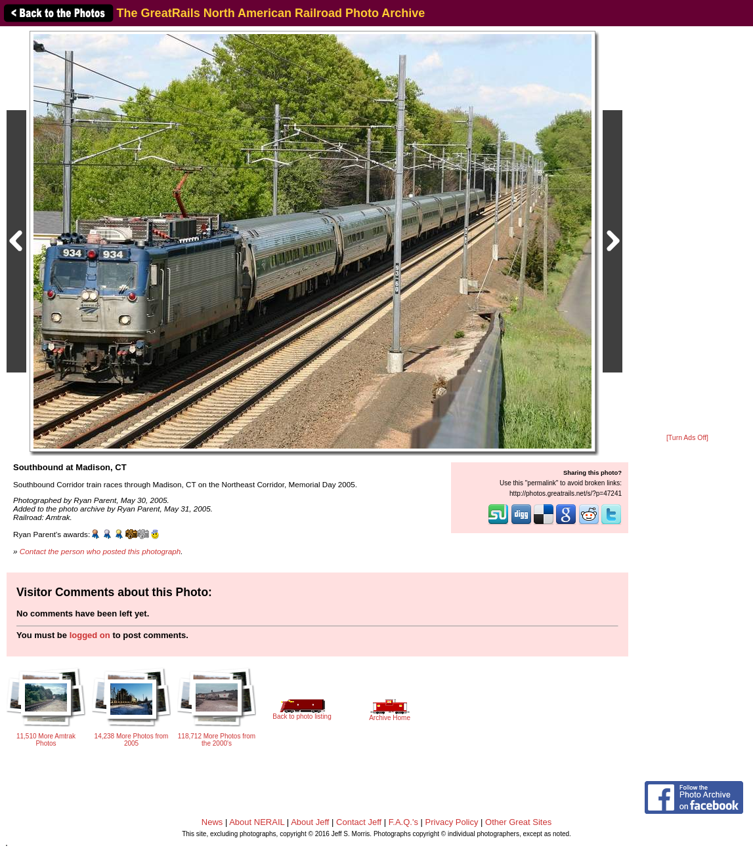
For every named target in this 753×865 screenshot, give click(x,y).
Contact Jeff (358, 822)
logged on (90, 635)
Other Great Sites (518, 822)
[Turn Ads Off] (687, 437)
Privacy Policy (452, 822)
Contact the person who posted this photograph (100, 551)
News (212, 822)
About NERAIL (256, 822)
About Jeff (310, 822)
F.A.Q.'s (403, 822)
